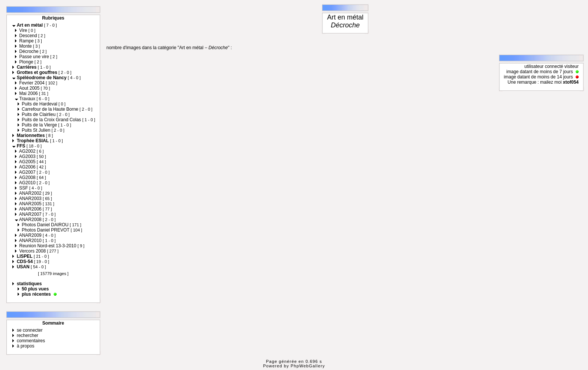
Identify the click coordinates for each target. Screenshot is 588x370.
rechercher (27, 335)
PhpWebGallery (308, 366)
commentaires (31, 340)
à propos (25, 346)
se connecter (30, 330)
